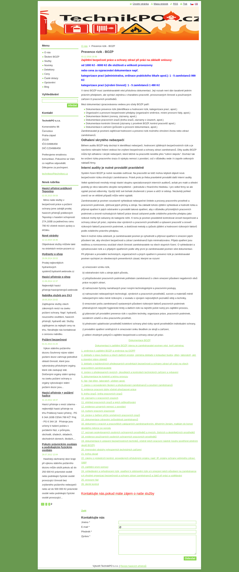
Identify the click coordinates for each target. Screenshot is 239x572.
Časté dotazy (51, 78)
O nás (84, 46)
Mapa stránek (161, 3)
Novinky (48, 65)
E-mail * (85, 526)
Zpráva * (85, 536)
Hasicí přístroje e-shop (56, 276)
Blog (46, 86)
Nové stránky (50, 235)
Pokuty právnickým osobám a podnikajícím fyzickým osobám (59, 447)
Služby (47, 61)
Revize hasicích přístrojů (133, 566)
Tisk (185, 3)
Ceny (47, 73)
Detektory (49, 69)
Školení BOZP (51, 56)
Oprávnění (49, 82)
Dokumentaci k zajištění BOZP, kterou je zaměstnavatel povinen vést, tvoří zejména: (139, 345)
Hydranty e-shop (52, 254)
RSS (175, 3)
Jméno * (85, 522)
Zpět (83, 510)
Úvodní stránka (141, 3)
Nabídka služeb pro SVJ (57, 295)
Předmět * (86, 531)
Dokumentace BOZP (139, 340)
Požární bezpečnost (54, 339)
